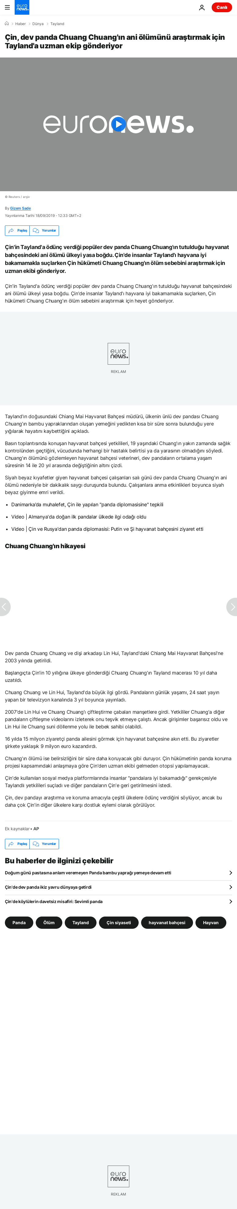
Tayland (57, 24)
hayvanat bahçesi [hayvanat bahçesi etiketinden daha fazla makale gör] (167, 922)
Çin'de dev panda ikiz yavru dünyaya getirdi (48, 887)
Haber (20, 24)
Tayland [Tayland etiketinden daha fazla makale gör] (80, 922)
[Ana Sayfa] (7, 23)
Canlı (222, 7)
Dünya (38, 24)
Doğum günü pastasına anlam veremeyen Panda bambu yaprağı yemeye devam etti (88, 872)
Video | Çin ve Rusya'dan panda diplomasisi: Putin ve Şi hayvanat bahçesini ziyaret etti (107, 529)
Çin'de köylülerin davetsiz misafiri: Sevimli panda (54, 901)
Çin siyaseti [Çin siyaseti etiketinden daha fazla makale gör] (119, 922)
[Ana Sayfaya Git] (22, 7)
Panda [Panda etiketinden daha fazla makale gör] (19, 922)
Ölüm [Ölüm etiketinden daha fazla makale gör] (49, 922)
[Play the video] (118, 124)
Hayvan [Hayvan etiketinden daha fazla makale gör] (211, 922)
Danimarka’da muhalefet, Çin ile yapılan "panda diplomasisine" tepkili (87, 504)
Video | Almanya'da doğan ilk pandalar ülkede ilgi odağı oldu (78, 517)
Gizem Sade (20, 208)
